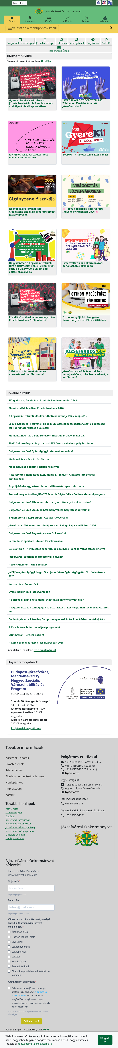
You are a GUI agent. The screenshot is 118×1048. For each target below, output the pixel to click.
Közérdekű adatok (17, 758)
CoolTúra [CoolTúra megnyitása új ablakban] (10, 816)
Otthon (12, 19)
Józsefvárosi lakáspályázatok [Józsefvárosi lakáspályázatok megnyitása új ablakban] (20, 831)
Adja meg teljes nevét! (17, 895)
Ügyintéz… (30, 19)
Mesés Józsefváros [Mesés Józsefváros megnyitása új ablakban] (15, 838)
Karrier (10, 795)
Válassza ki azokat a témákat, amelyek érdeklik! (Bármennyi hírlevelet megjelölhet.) (29, 923)
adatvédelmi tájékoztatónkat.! (35, 1043)
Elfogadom (105, 1040)
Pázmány (86, 19)
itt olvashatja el (45, 650)
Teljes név (13, 881)
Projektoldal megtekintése (26, 728)
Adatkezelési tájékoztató (21, 981)
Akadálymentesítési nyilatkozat (25, 776)
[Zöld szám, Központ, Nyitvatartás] (19, 3)
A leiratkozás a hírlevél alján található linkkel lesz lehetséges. (28, 1013)
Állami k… (105, 19)
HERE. (46, 1029)
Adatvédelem (14, 770)
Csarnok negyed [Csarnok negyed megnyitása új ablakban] (14, 812)
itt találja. (45, 61)
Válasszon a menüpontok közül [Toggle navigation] (32, 28)
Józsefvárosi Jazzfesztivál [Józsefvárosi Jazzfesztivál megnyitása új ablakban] (18, 819)
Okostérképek (15, 764)
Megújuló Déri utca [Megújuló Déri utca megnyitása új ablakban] (15, 834)
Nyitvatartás (72, 773)
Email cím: (14, 900)
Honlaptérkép (14, 782)
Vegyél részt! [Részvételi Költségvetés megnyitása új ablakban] (12, 808)
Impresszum (14, 788)
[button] (111, 28)
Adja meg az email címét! (18, 914)
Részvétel (49, 19)
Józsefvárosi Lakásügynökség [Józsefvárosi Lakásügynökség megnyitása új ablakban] (20, 827)
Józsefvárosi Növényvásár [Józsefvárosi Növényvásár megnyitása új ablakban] (18, 823)
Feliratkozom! (31, 1021)
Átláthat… (68, 19)
